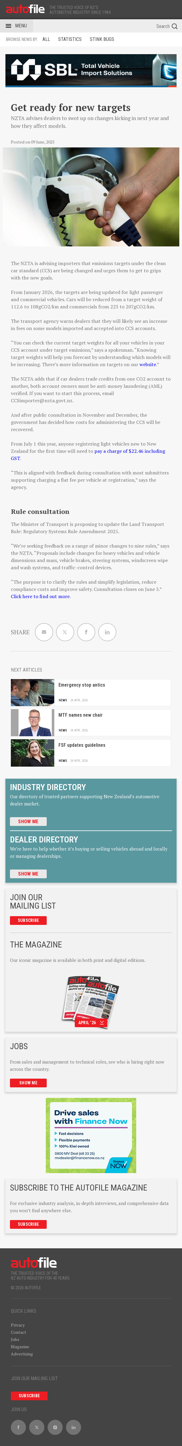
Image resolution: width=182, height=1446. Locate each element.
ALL (46, 39)
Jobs (15, 1339)
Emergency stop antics (81, 685)
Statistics (70, 39)
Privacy (18, 1325)
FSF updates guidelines (81, 745)
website (148, 364)
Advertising (22, 1354)
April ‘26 (91, 1022)
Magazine (20, 1346)
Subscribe (28, 920)
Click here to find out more (40, 596)
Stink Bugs (102, 39)
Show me (28, 821)
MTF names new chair (80, 715)
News (63, 700)
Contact (18, 1332)
